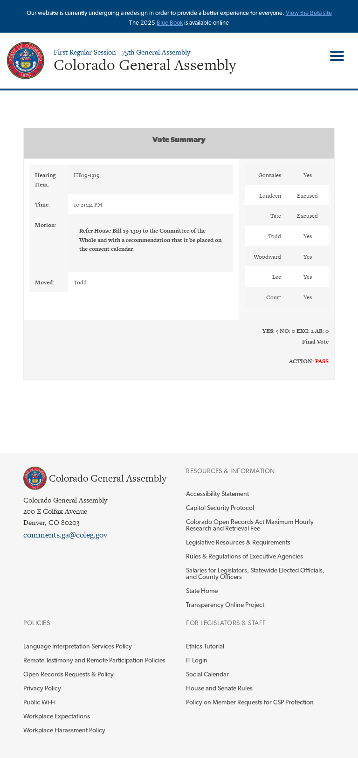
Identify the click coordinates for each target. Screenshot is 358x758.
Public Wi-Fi (39, 702)
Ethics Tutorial (205, 646)
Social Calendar (207, 674)
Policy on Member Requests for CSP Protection (250, 702)
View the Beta (304, 12)
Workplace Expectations (56, 716)
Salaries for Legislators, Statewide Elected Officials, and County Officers (255, 573)
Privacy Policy (42, 688)
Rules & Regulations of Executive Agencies (244, 556)
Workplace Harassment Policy (64, 730)
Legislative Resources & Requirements (238, 542)
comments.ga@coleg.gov (65, 534)
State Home (202, 590)
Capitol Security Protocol (220, 507)
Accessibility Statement (217, 493)
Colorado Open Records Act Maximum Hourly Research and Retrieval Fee (250, 525)
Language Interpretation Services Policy (77, 646)
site (327, 12)
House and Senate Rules (219, 688)
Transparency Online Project (225, 604)
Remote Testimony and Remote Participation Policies (94, 660)
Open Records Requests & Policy (68, 674)
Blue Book (170, 22)
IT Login (196, 660)
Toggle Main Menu (333, 56)
